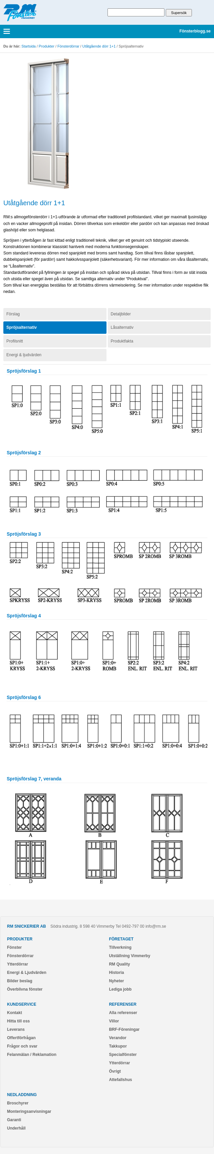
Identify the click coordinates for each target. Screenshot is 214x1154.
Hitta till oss (18, 1021)
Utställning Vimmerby (129, 955)
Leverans (16, 1029)
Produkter (47, 46)
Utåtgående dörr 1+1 (99, 46)
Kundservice (21, 1004)
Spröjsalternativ (21, 327)
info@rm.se (155, 926)
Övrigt (115, 1071)
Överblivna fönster (25, 989)
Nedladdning (22, 1094)
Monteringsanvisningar (29, 1111)
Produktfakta (122, 341)
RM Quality (119, 964)
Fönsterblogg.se (195, 31)
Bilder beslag (19, 981)
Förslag (13, 314)
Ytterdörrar (17, 964)
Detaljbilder (121, 314)
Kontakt (14, 1012)
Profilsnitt (14, 341)
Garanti (14, 1120)
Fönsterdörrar (68, 46)
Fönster (14, 947)
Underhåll (16, 1128)
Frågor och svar (22, 1046)
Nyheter (116, 981)
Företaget (121, 939)
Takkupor (118, 1046)
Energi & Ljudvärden (26, 972)
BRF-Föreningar (124, 1029)
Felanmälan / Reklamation (31, 1054)
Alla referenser (123, 1012)
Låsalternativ (122, 327)
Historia (116, 972)
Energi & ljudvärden (24, 355)
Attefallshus (120, 1079)
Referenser (122, 1004)
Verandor (117, 1037)
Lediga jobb (120, 989)
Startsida (28, 46)
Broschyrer (17, 1103)
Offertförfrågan (21, 1037)
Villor (114, 1021)
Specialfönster (123, 1054)
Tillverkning (120, 947)
